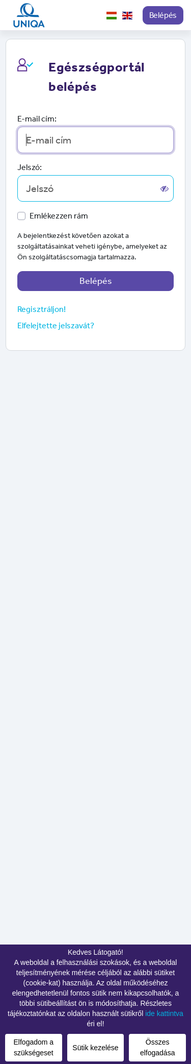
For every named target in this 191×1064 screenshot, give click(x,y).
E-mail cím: (37, 119)
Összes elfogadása (157, 1047)
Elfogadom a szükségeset (34, 1047)
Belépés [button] (95, 280)
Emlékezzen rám (59, 216)
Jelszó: (29, 167)
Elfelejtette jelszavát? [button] (55, 325)
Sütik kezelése (95, 1048)
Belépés (163, 15)
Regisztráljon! (41, 309)
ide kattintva (164, 1013)
